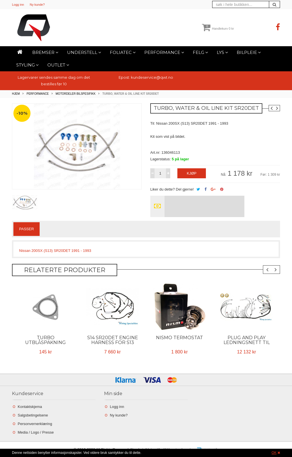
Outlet (58, 65)
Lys (222, 52)
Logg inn (18, 4)
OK (273, 453)
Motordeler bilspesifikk (76, 93)
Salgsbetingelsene (33, 415)
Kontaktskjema (30, 407)
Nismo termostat (179, 337)
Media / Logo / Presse (36, 432)
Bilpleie (249, 52)
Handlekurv (218, 28)
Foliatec (123, 52)
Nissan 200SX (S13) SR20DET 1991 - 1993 (55, 250)
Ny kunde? (37, 4)
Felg (200, 52)
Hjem (16, 93)
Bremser (45, 52)
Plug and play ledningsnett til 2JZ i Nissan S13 (247, 342)
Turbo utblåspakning (45, 340)
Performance (164, 52)
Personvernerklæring (35, 424)
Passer (26, 229)
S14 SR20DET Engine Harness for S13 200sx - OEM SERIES (112, 342)
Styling (27, 65)
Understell (84, 52)
